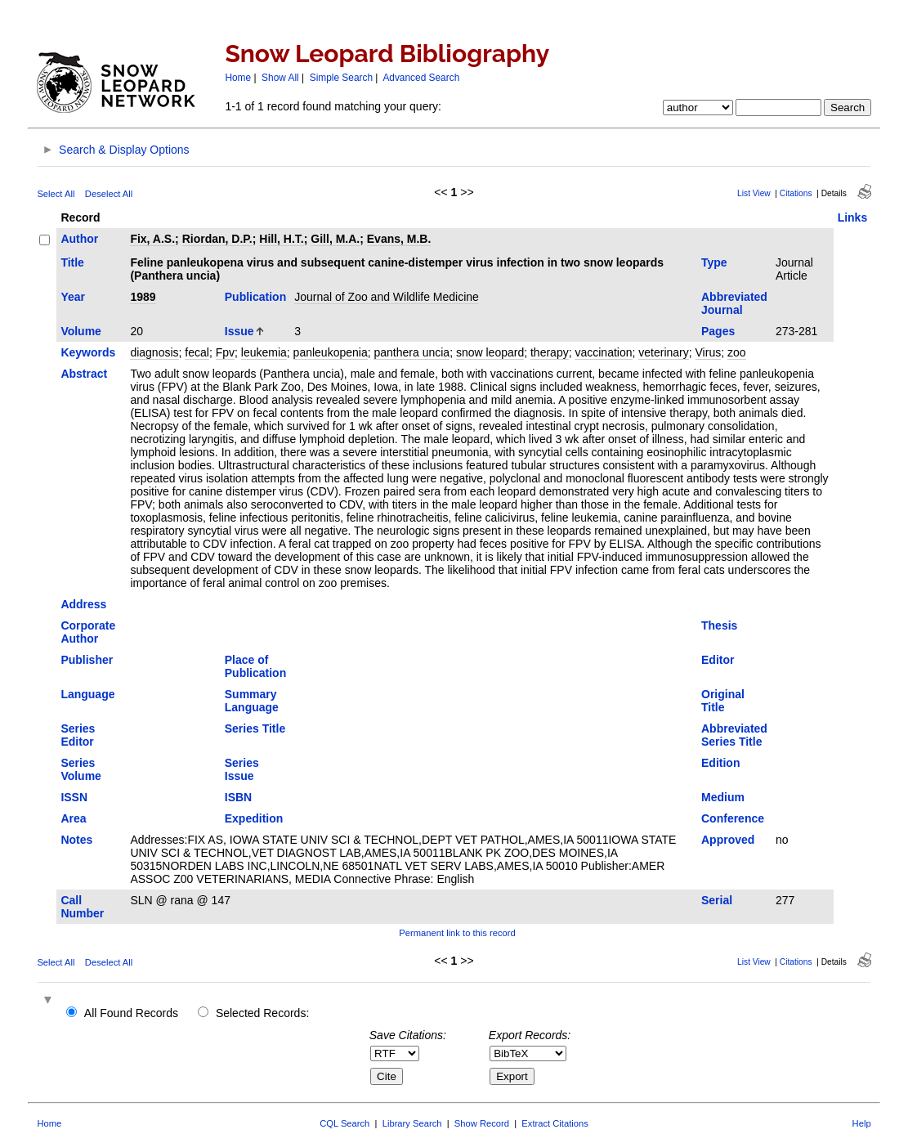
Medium (723, 797)
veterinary (663, 352)
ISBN (238, 797)
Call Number (82, 907)
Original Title (723, 701)
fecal (197, 352)
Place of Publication (255, 666)
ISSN (73, 797)
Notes (76, 839)
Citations (796, 193)
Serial (716, 900)
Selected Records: (262, 1013)
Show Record (481, 1123)
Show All (280, 77)
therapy (549, 352)
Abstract (83, 373)
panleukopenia (330, 352)
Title (72, 262)
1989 (142, 296)
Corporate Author (87, 632)
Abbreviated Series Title (734, 735)
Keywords (87, 352)
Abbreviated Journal (734, 303)
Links (853, 217)
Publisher (86, 659)
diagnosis (154, 352)
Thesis (719, 625)
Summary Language (252, 701)
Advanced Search (420, 77)
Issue (239, 331)
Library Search (412, 1123)
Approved (727, 839)
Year (72, 296)
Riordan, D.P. (217, 238)
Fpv (225, 352)
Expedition (254, 818)
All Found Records (131, 1013)
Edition (720, 762)
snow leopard (490, 352)
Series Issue (242, 769)
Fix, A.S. (152, 238)
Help (861, 1123)
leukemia (264, 352)
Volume (80, 331)
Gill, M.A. (335, 238)
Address (83, 604)
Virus (709, 352)
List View (754, 193)
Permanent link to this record (457, 933)
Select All (55, 194)
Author (79, 238)
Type (714, 262)
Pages (718, 331)
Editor (717, 659)
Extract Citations (554, 1123)
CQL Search (344, 1123)
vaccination (603, 352)
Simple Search (341, 77)
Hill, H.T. (281, 238)
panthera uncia (411, 352)
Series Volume (80, 769)
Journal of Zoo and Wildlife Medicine (386, 296)
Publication (255, 296)
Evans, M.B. (399, 238)
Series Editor (77, 735)
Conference (732, 818)
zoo (736, 352)
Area (73, 818)
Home (238, 77)
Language (87, 694)
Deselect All (108, 194)
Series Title (255, 728)
